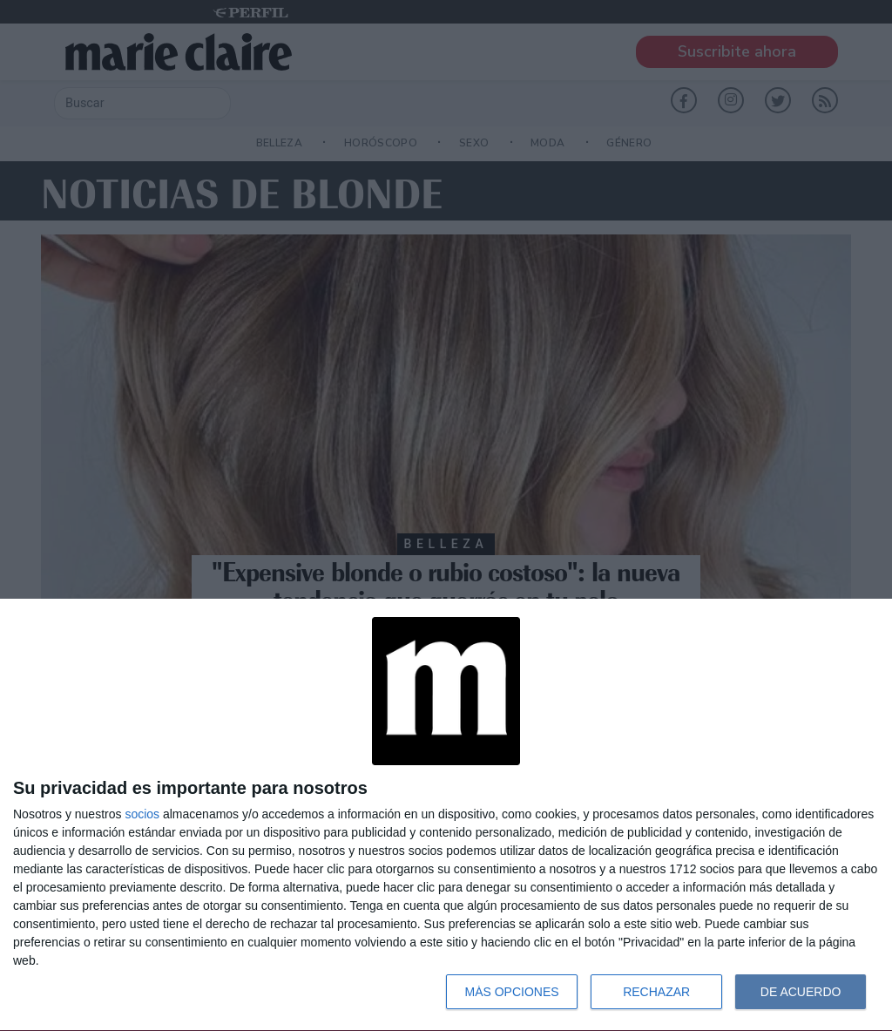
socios (142, 814)
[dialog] (446, 815)
